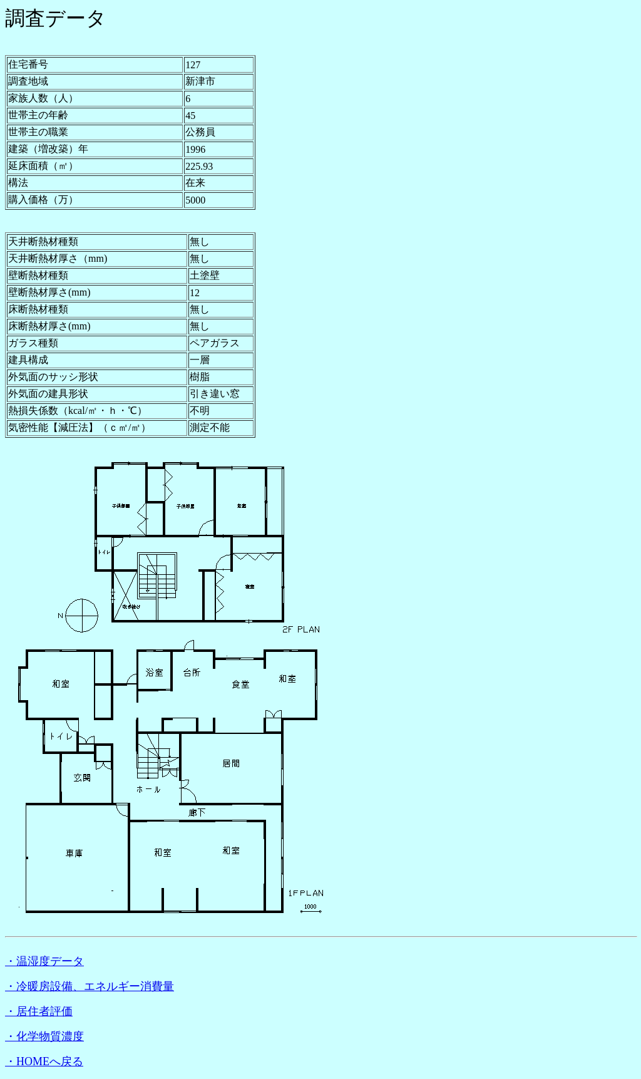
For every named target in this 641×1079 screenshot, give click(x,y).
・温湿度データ (44, 961)
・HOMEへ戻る (44, 1061)
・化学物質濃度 (44, 1036)
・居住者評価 (39, 1011)
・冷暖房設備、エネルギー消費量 (89, 986)
